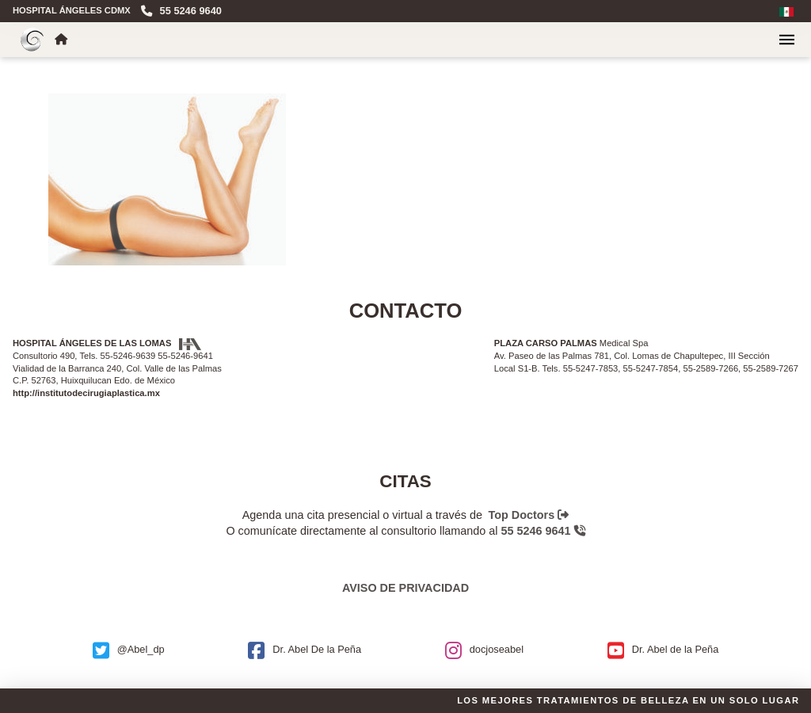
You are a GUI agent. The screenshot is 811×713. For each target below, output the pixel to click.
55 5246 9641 (543, 530)
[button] (786, 39)
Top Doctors (529, 515)
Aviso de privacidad (405, 587)
